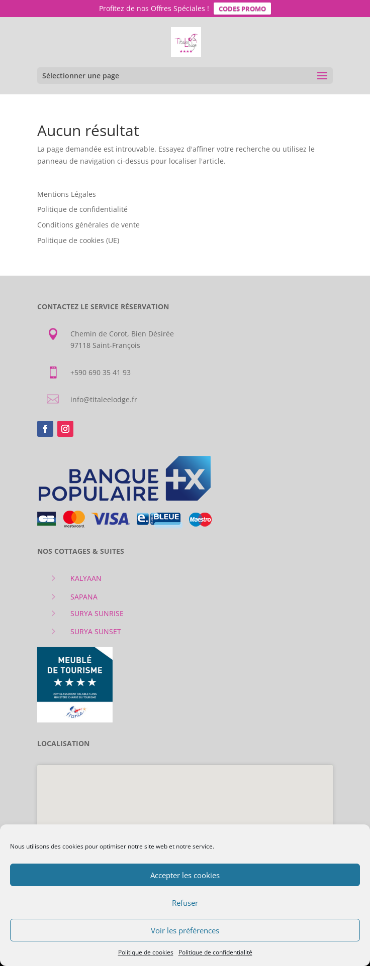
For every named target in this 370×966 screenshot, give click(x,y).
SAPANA (84, 594)
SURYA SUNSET (95, 629)
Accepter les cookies (185, 875)
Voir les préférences (185, 930)
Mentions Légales (66, 191)
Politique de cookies (145, 952)
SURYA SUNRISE (97, 611)
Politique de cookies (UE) (78, 238)
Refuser (185, 903)
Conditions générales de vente (88, 222)
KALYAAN (86, 576)
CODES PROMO (242, 8)
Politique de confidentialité (215, 952)
